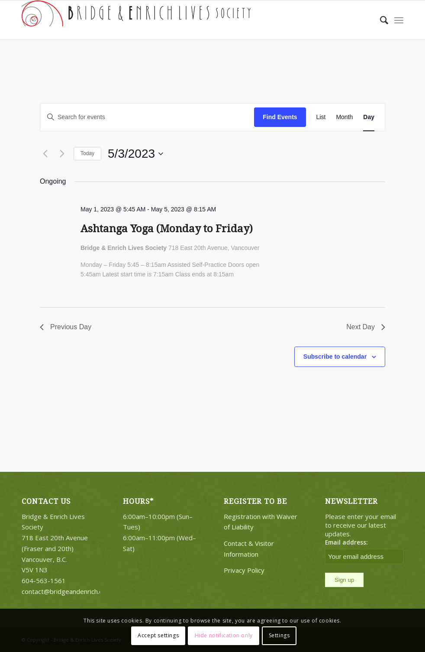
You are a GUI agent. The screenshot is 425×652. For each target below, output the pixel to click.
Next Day (365, 327)
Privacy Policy (244, 570)
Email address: (346, 542)
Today (87, 153)
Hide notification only (224, 635)
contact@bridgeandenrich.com (67, 591)
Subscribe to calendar (335, 356)
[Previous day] (45, 154)
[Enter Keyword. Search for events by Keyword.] (147, 117)
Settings (279, 635)
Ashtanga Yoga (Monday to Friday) (166, 229)
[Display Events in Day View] (368, 117)
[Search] (379, 19)
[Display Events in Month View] (344, 117)
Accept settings (158, 635)
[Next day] (62, 154)
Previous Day (65, 327)
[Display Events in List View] (321, 117)
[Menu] (398, 20)
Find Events (280, 117)
